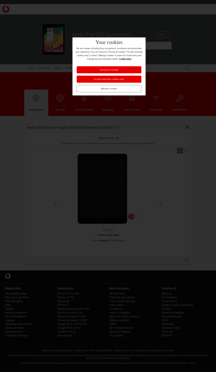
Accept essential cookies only (109, 79)
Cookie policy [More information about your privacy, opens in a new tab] (125, 59)
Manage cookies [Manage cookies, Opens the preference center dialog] (109, 88)
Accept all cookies (109, 69)
